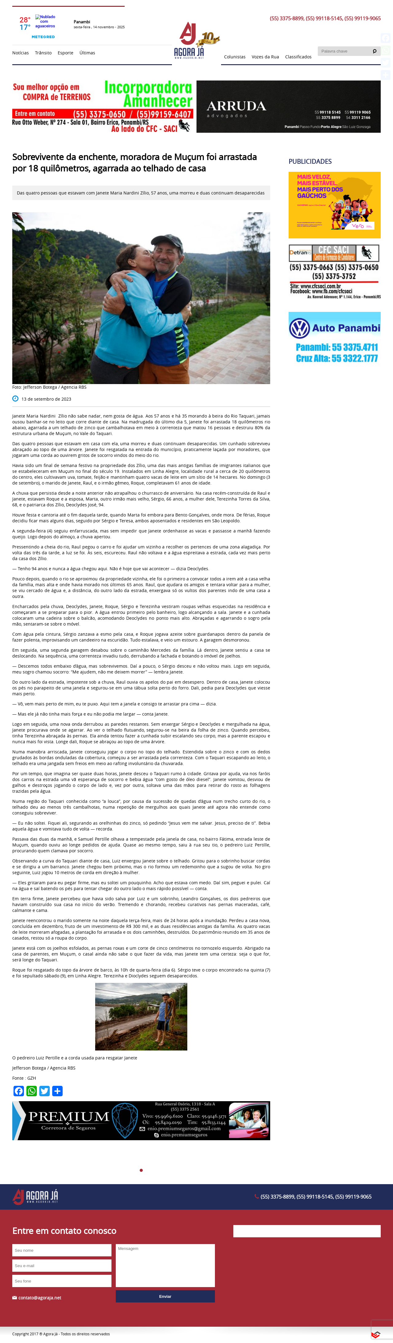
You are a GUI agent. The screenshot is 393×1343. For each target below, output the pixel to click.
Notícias (20, 53)
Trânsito (43, 53)
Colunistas (235, 57)
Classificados (298, 57)
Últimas (87, 53)
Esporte (65, 53)
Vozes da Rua (265, 57)
